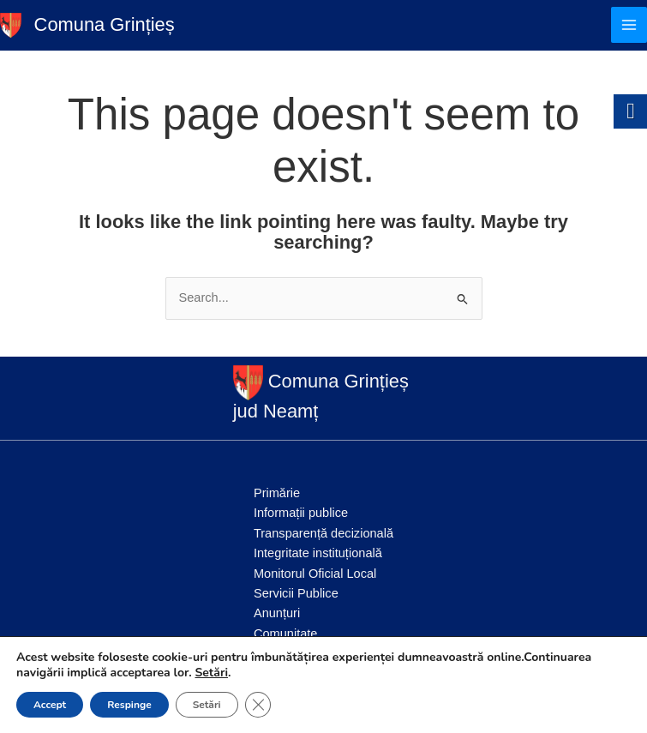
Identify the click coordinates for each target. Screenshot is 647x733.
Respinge (129, 705)
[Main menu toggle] (629, 25)
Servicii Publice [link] (296, 593)
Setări (211, 673)
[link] (10, 24)
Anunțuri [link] (277, 613)
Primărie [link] (277, 493)
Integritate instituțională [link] (318, 553)
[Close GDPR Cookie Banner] (258, 705)
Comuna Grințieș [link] (104, 24)
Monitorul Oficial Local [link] (315, 573)
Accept (49, 705)
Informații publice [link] (301, 513)
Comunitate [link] (286, 633)
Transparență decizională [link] (323, 533)
